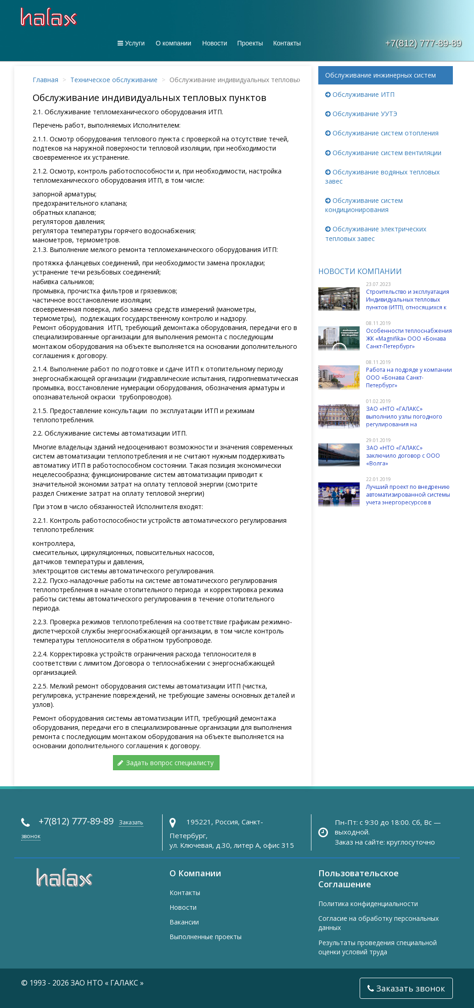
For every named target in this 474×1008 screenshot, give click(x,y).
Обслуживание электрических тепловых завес (375, 233)
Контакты (287, 43)
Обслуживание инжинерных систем (380, 75)
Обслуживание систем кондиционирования (364, 205)
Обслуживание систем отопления (382, 133)
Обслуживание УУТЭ (361, 113)
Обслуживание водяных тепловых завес (382, 176)
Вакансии (184, 922)
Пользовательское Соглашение (358, 879)
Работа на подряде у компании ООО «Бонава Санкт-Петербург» (409, 378)
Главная (45, 79)
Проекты (250, 43)
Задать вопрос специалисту (165, 762)
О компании (173, 43)
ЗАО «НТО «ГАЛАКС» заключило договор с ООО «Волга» (403, 456)
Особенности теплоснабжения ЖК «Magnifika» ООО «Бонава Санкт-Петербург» (409, 339)
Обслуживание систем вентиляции (383, 152)
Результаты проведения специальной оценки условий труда (377, 947)
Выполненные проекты (205, 936)
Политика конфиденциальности (368, 903)
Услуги (131, 43)
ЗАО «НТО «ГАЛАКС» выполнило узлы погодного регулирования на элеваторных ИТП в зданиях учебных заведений (404, 424)
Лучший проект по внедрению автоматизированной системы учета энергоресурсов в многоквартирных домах (408, 499)
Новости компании (360, 271)
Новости (214, 43)
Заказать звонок (406, 988)
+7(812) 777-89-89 (423, 43)
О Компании (195, 873)
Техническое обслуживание (114, 79)
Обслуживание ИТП (360, 94)
